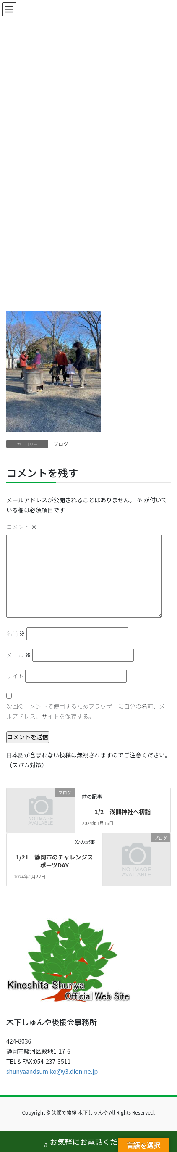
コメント (21, 526)
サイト (15, 676)
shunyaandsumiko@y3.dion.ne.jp (52, 1071)
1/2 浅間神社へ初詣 (122, 811)
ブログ (60, 443)
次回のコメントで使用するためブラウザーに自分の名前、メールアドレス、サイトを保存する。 (88, 711)
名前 (15, 633)
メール (18, 655)
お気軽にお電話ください (88, 1142)
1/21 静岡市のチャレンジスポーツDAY (54, 861)
